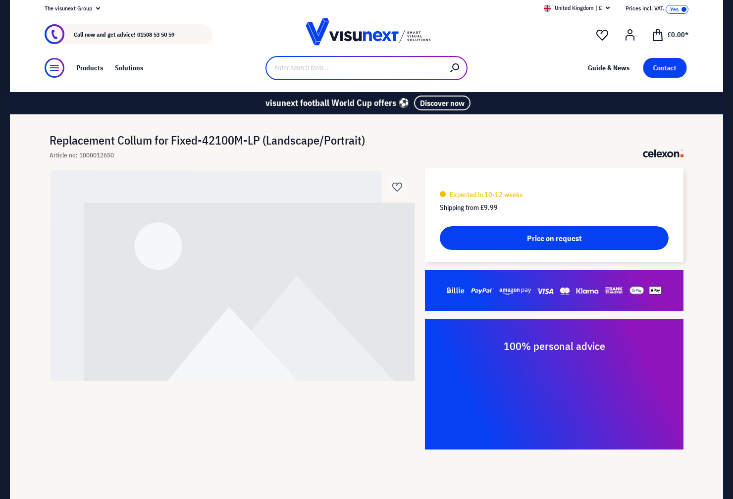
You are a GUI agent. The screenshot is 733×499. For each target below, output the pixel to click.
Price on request (554, 238)
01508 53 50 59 (155, 34)
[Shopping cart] (670, 34)
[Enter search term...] (354, 68)
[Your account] (630, 35)
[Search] (455, 68)
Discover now (442, 103)
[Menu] (54, 68)
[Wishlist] (602, 35)
